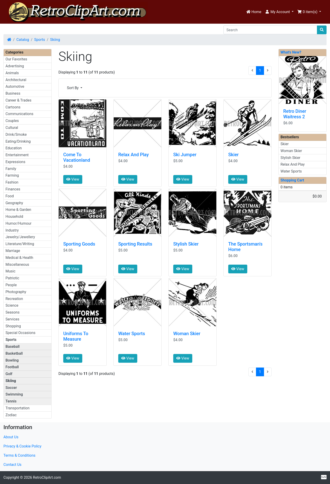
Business (13, 93)
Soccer (11, 387)
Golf (9, 374)
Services (12, 319)
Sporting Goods (79, 244)
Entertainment (17, 155)
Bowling (12, 360)
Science (12, 305)
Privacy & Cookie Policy (22, 446)
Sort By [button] (73, 88)
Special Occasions (21, 333)
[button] (279, 12)
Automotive (15, 86)
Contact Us (12, 464)
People (11, 285)
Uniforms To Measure (75, 336)
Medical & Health (19, 257)
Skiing (55, 39)
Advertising (15, 66)
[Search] (270, 29)
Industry (12, 230)
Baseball (13, 346)
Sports (39, 39)
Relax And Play (133, 154)
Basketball (14, 353)
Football (12, 367)
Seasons (12, 312)
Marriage (13, 251)
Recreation (14, 299)
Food (10, 196)
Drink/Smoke (16, 134)
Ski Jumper (184, 154)
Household (14, 216)
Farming (12, 175)
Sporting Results (135, 244)
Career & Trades (18, 100)
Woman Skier (186, 333)
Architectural (16, 80)
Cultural (12, 127)
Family (11, 169)
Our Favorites (16, 59)
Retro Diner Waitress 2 (294, 113)
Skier (233, 154)
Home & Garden (18, 209)
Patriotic (12, 278)
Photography (16, 292)
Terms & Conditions (19, 455)
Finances (13, 189)
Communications (19, 114)
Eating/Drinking (18, 141)
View (72, 179)
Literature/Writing (20, 244)
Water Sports (131, 333)
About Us (10, 437)
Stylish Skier (186, 244)
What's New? (290, 52)
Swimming (14, 394)
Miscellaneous (17, 264)
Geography (14, 203)
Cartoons (13, 107)
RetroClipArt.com (47, 477)
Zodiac (11, 415)
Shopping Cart (292, 180)
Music (10, 271)
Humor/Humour (18, 223)
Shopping (13, 326)
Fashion (12, 182)
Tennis (11, 401)
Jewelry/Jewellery (20, 237)
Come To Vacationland (76, 157)
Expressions (15, 162)
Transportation (18, 408)
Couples (12, 121)
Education (14, 148)
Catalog (22, 39)
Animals (12, 73)
